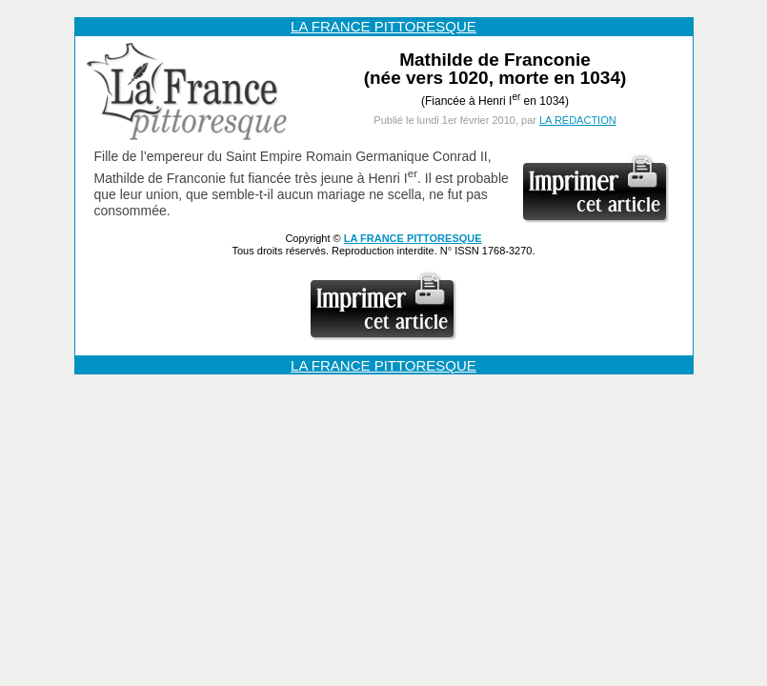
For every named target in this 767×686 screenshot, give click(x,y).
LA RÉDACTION (577, 120)
